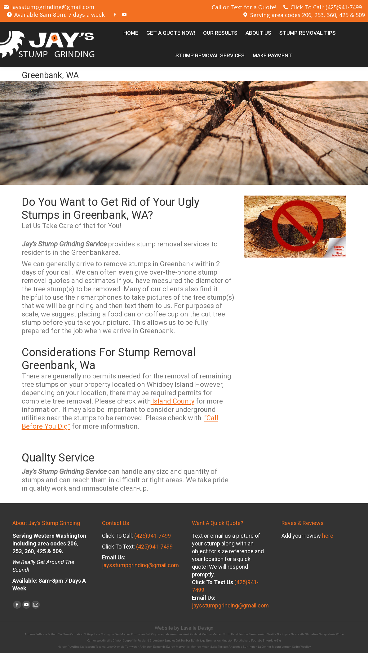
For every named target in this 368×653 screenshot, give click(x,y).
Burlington (250, 646)
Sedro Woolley (301, 646)
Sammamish (257, 634)
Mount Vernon (281, 646)
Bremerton (213, 640)
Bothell (52, 634)
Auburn (29, 634)
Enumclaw (138, 634)
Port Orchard (242, 640)
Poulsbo (256, 640)
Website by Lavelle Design (184, 628)
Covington (107, 634)
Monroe (195, 646)
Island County (172, 401)
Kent (186, 634)
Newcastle (297, 634)
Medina (207, 634)
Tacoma (100, 646)
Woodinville (104, 640)
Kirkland (195, 634)
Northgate (283, 634)
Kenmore (176, 634)
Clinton (117, 640)
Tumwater (132, 646)
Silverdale (269, 640)
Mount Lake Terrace (215, 646)
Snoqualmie (327, 634)
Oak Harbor (183, 640)
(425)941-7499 (152, 535)
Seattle (271, 634)
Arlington (146, 646)
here (327, 535)
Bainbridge (198, 640)
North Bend (230, 634)
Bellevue (41, 634)
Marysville (183, 646)
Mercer (217, 634)
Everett (170, 646)
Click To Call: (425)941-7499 (322, 7)
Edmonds (159, 646)
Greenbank (157, 640)
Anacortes (235, 646)
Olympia (119, 646)
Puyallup (73, 646)
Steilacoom (87, 646)
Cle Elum (64, 634)
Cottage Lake (92, 634)
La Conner (264, 646)
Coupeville (130, 640)
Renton (243, 634)
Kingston (227, 640)
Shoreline (311, 634)
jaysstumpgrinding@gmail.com (48, 7)
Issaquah (163, 634)
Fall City (151, 634)
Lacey (109, 646)
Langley (170, 640)
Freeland (143, 640)
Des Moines (123, 634)
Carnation (76, 634)
